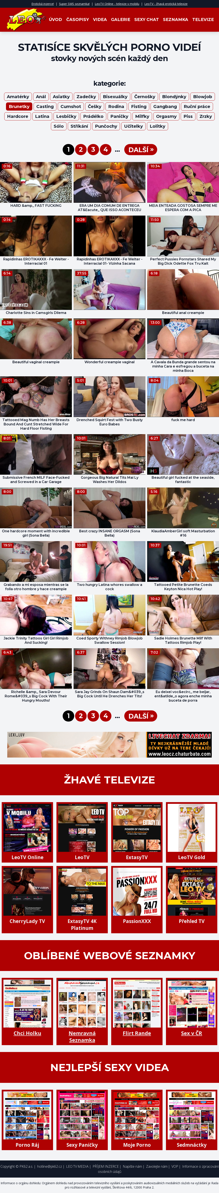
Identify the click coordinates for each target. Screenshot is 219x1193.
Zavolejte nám (156, 1166)
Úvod (55, 19)
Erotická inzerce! (42, 4)
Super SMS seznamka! (74, 4)
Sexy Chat (146, 19)
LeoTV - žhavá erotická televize (166, 4)
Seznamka (175, 19)
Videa (100, 19)
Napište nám (132, 1166)
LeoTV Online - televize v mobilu (117, 4)
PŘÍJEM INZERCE (106, 1166)
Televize (203, 19)
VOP (175, 1166)
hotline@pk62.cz (49, 1166)
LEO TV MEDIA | (78, 1166)
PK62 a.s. (26, 1166)
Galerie (120, 19)
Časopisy (77, 19)
